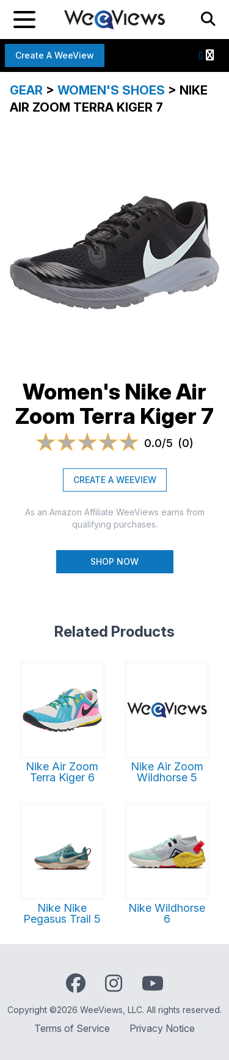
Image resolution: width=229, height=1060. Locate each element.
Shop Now (114, 561)
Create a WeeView (54, 55)
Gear (26, 90)
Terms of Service (72, 1028)
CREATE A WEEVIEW (114, 479)
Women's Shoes (111, 90)
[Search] (208, 19)
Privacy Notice (162, 1028)
